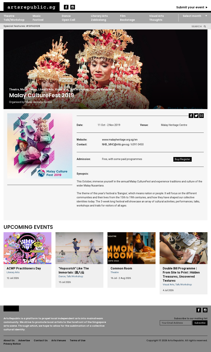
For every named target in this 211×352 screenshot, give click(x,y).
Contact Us (41, 340)
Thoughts (155, 20)
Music (37, 16)
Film (123, 16)
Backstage (127, 20)
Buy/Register (182, 159)
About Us (9, 340)
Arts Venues (58, 340)
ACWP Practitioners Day (24, 268)
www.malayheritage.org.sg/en (120, 139)
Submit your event (190, 7)
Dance (66, 16)
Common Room (121, 268)
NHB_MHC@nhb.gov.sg (115, 144)
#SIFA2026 (33, 26)
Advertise (24, 340)
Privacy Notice (12, 343)
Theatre (9, 16)
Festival (38, 20)
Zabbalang (98, 20)
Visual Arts (156, 16)
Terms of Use (77, 340)
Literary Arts (99, 16)
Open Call (68, 20)
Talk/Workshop (14, 20)
